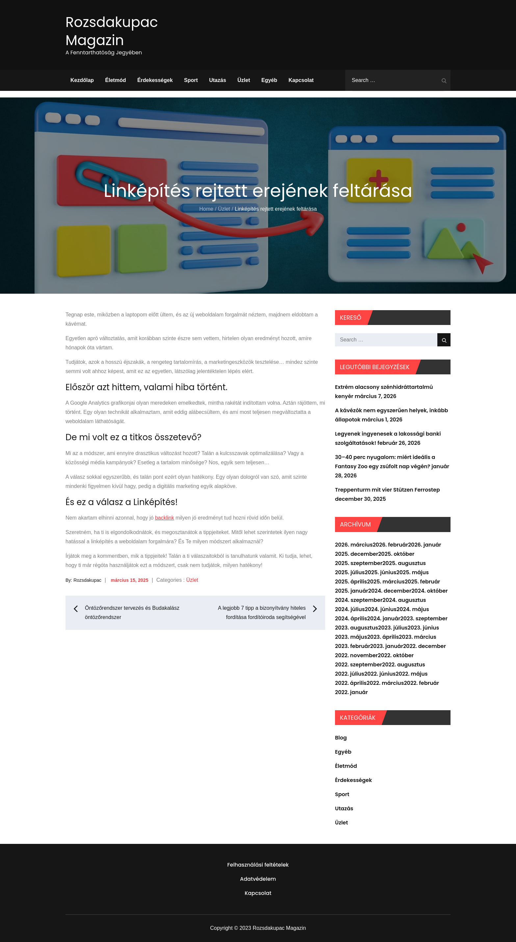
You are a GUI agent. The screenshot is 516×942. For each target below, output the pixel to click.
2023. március (417, 637)
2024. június (381, 609)
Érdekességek (155, 80)
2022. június (380, 674)
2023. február (352, 646)
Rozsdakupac (87, 580)
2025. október (396, 554)
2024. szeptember (358, 600)
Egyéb (269, 80)
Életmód (115, 80)
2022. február (421, 683)
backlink (164, 518)
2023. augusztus (356, 628)
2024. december (389, 591)
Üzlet (244, 80)
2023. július (392, 628)
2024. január (383, 618)
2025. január (351, 591)
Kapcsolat (301, 80)
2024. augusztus (404, 600)
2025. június (380, 572)
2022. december (424, 646)
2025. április (351, 581)
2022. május (411, 674)
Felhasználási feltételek (258, 865)
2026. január (424, 545)
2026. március (354, 545)
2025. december (356, 554)
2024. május (413, 609)
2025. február (422, 581)
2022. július (349, 674)
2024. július (350, 609)
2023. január (386, 646)
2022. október (396, 655)
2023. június (423, 628)
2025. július (350, 572)
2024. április (351, 618)
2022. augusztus (403, 664)
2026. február (390, 545)
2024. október (429, 591)
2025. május (413, 572)
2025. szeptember (358, 563)
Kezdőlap (82, 80)
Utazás (217, 80)
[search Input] (398, 80)
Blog (341, 737)
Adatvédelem (258, 879)
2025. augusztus (404, 563)
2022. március (385, 683)
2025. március (385, 581)
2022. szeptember (358, 664)
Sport (191, 80)
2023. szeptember (424, 618)
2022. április (351, 683)
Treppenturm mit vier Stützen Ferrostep (387, 490)
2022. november (356, 655)
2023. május (351, 637)
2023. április (383, 637)
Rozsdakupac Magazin (111, 31)
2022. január (351, 692)
